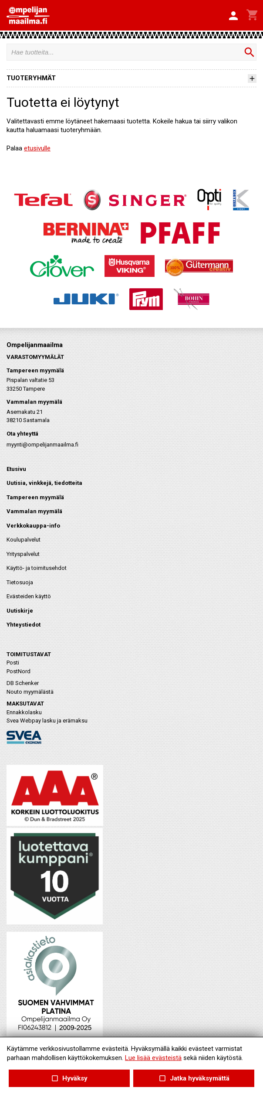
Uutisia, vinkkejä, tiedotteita (44, 483)
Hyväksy (69, 1078)
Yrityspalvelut (23, 554)
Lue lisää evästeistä (153, 1058)
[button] (233, 16)
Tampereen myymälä (35, 497)
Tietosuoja (20, 582)
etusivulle (37, 148)
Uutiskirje (20, 610)
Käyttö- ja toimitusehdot (37, 568)
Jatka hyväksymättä (193, 1078)
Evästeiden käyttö (29, 596)
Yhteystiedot (23, 624)
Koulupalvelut (23, 539)
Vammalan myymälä (34, 511)
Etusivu (16, 469)
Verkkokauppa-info (33, 525)
